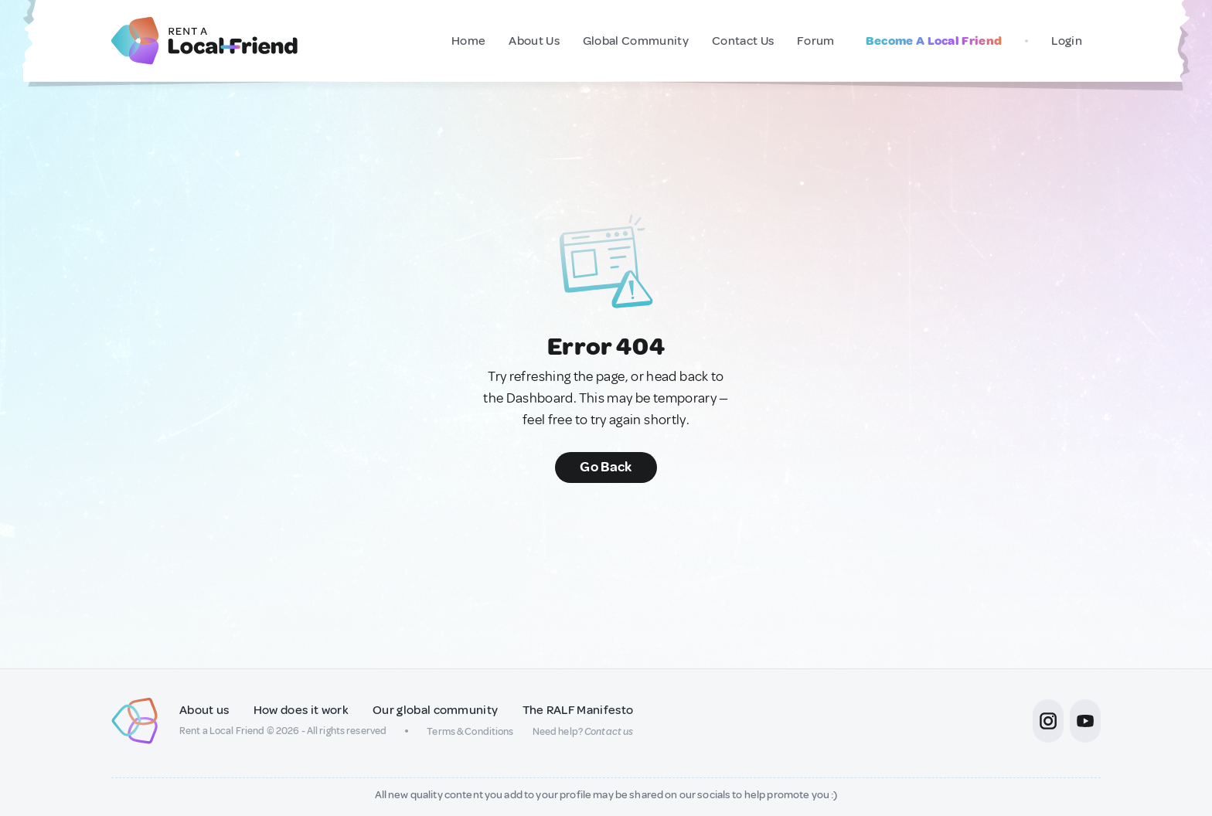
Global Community (636, 41)
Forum (816, 41)
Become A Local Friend (934, 41)
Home (468, 41)
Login (1066, 41)
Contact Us (743, 41)
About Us (534, 41)
